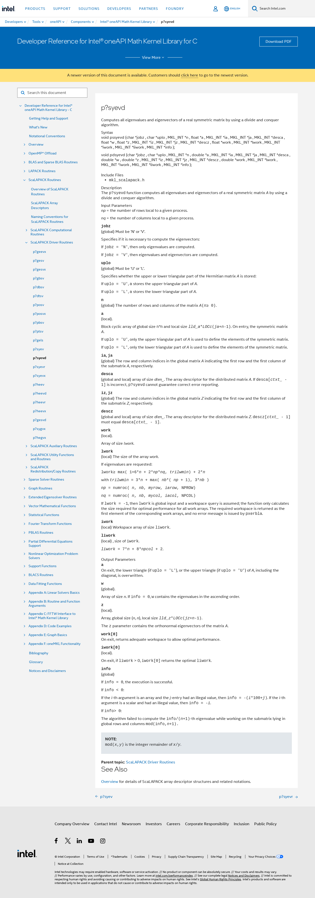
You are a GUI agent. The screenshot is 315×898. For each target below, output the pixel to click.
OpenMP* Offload (42, 153)
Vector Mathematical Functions (52, 506)
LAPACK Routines (42, 171)
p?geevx (39, 251)
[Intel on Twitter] (68, 841)
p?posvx (39, 313)
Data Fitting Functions (45, 584)
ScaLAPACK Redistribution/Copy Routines (53, 469)
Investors (154, 824)
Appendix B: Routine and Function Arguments (54, 603)
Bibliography (38, 653)
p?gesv (38, 260)
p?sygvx (39, 428)
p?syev (38, 349)
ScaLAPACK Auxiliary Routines (54, 446)
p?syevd (39, 358)
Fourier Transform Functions (50, 524)
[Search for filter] (52, 93)
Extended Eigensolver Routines (53, 497)
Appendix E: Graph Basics (48, 635)
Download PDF (279, 41)
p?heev (38, 384)
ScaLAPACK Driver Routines (52, 242)
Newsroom (131, 824)
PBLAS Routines (41, 533)
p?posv (38, 305)
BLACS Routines (41, 575)
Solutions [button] (89, 8)
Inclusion (241, 824)
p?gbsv (38, 278)
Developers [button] (119, 8)
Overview (36, 144)
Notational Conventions (47, 136)
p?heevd (39, 393)
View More (154, 57)
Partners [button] (148, 8)
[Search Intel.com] (286, 8)
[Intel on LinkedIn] (79, 841)
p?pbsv (38, 322)
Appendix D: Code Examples (50, 626)
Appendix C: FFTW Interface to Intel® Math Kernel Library (52, 616)
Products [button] (35, 8)
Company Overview (72, 824)
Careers (173, 824)
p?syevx (39, 375)
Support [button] (62, 8)
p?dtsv (38, 296)
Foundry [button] (175, 8)
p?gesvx (39, 269)
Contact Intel (105, 824)
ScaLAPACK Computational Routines (51, 232)
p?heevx (39, 411)
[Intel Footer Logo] (27, 853)
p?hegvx (39, 437)
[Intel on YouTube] (91, 841)
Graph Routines (40, 488)
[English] (232, 8)
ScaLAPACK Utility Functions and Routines (52, 457)
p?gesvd (39, 420)
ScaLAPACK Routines (45, 180)
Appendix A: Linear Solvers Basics (54, 593)
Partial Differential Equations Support (51, 543)
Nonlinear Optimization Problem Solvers (53, 556)
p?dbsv (38, 287)
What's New (38, 127)
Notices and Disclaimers (47, 671)
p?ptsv (38, 331)
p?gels (38, 340)
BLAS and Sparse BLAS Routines (53, 162)
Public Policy (265, 824)
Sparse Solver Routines (46, 479)
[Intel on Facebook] (56, 841)
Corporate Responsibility (207, 824)
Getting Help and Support (48, 118)
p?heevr (39, 402)
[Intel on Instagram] (103, 841)
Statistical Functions (44, 515)
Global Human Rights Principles (220, 879)
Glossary (36, 662)
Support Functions (43, 566)
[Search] (255, 8)
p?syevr (39, 367)
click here (189, 75)
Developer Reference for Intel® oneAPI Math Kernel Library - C (48, 108)
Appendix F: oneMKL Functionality (54, 644)
